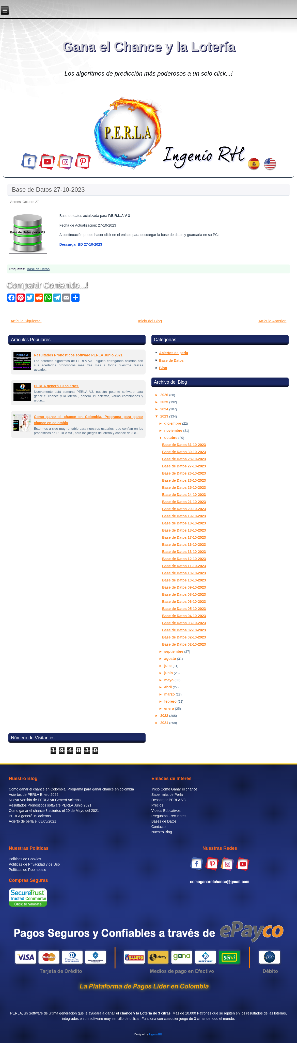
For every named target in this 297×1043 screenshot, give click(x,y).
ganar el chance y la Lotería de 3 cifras (137, 1013)
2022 (164, 716)
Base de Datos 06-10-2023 (184, 602)
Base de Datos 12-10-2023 (184, 559)
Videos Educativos (166, 811)
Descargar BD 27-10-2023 (80, 244)
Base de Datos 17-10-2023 (184, 537)
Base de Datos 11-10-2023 (184, 566)
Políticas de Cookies (25, 859)
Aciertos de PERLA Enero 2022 (33, 794)
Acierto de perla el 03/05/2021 (32, 821)
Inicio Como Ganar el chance (174, 789)
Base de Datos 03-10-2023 (184, 623)
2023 (164, 416)
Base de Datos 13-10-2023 (184, 552)
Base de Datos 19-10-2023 (184, 516)
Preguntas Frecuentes (168, 816)
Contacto (158, 827)
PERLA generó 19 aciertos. (56, 386)
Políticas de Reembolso (27, 870)
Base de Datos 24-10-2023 (184, 495)
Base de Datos (38, 269)
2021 (164, 723)
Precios (157, 805)
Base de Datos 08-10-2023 (184, 594)
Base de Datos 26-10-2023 (184, 473)
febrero (171, 701)
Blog (163, 368)
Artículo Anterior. (272, 321)
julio (168, 666)
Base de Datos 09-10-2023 (184, 587)
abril (168, 687)
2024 (164, 409)
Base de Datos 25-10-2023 (184, 487)
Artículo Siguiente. (26, 321)
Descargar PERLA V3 (168, 800)
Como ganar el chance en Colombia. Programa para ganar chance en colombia (71, 789)
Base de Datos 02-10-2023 (184, 630)
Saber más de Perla (167, 794)
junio (169, 673)
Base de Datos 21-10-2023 (184, 502)
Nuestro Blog (161, 832)
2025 (164, 402)
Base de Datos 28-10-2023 (184, 459)
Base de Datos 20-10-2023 (184, 509)
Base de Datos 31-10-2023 (184, 445)
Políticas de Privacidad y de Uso (34, 864)
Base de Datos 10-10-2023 (184, 573)
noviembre (173, 430)
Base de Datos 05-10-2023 (184, 609)
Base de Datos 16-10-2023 (184, 545)
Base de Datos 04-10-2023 (184, 616)
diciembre (173, 423)
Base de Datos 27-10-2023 (48, 189)
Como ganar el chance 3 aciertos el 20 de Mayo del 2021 (54, 811)
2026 (164, 395)
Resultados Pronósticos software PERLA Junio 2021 (78, 355)
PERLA (16, 1013)
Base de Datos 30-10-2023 (184, 452)
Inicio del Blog (150, 321)
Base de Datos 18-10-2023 (184, 523)
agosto (170, 659)
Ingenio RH (155, 1034)
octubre (171, 438)
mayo (169, 680)
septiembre (174, 651)
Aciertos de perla (173, 353)
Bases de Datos (164, 821)
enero (169, 708)
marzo (170, 694)
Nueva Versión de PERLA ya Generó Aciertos (45, 800)
